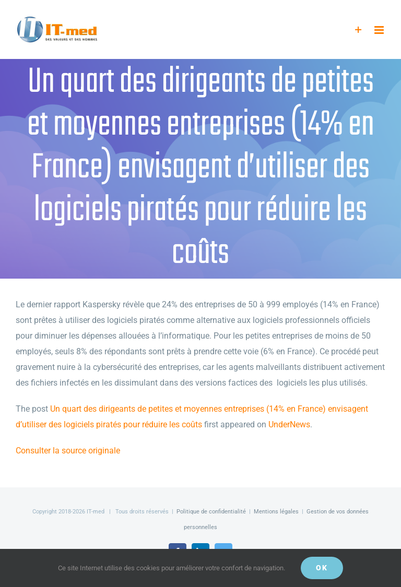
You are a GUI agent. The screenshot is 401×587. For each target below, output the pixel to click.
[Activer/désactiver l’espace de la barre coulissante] (358, 30)
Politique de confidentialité (211, 511)
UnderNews (289, 424)
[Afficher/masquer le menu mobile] (379, 30)
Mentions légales (276, 511)
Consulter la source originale (68, 451)
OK (322, 568)
